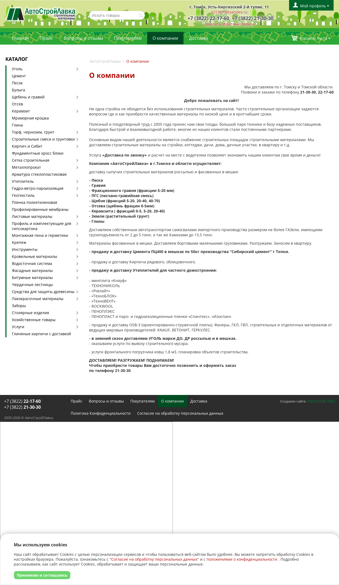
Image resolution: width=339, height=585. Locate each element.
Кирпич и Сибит (27, 146)
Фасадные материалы (32, 270)
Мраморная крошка (30, 118)
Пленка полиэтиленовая (34, 202)
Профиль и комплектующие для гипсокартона (41, 226)
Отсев (17, 104)
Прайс (46, 38)
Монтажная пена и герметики (40, 235)
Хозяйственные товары (34, 319)
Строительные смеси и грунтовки (43, 139)
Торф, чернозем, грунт (33, 132)
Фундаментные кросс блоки (37, 153)
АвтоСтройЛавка (105, 61)
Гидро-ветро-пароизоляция (37, 188)
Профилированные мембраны (40, 209)
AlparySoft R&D (321, 401)
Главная (20, 38)
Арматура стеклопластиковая (39, 174)
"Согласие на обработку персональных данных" (154, 559)
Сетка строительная (30, 160)
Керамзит (21, 111)
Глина (17, 125)
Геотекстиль (23, 195)
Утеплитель (23, 181)
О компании (165, 38)
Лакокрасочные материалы (37, 298)
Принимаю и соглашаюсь (42, 575)
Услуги (18, 326)
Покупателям (128, 38)
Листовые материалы (32, 216)
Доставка (198, 38)
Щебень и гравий (28, 96)
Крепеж (19, 242)
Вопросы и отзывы (83, 38)
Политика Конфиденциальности (101, 413)
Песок (17, 82)
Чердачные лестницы (32, 284)
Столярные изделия (30, 312)
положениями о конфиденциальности (241, 559)
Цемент (19, 75)
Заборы (19, 305)
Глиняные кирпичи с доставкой (41, 333)
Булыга (18, 89)
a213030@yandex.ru (229, 12)
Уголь (17, 68)
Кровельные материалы (34, 256)
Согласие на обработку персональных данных (180, 413)
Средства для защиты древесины (43, 291)
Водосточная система (32, 263)
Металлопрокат (26, 167)
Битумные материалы (32, 277)
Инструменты (25, 249)
